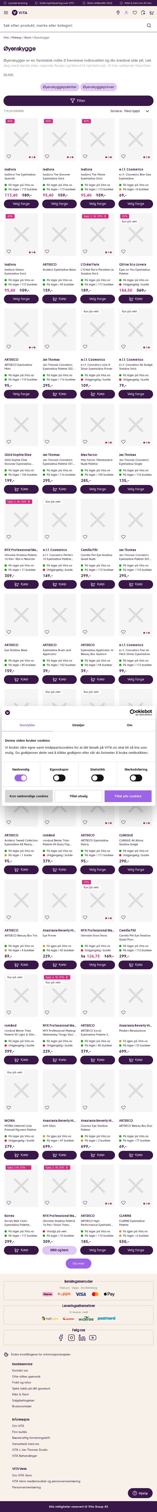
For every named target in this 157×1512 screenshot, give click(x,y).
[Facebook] (60, 1337)
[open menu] (6, 12)
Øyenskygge (41, 37)
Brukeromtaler (22, 1406)
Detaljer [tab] (78, 725)
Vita (6, 37)
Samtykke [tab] (27, 725)
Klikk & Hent (20, 1394)
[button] (149, 25)
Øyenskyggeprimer (98, 87)
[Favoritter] (135, 12)
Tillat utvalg (78, 796)
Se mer (8, 74)
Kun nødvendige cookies (29, 796)
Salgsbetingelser (23, 1400)
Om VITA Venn (22, 1475)
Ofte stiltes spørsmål (26, 1376)
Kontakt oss (20, 1370)
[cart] (151, 12)
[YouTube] (92, 1337)
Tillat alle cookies (128, 796)
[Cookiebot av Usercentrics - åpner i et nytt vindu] (133, 712)
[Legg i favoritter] (9, 156)
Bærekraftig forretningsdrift (31, 1437)
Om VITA (18, 1426)
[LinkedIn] (82, 1337)
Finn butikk (19, 1432)
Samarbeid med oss (25, 1444)
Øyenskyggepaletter (60, 87)
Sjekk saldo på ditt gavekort (31, 1388)
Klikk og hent (59, 1250)
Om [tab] (129, 725)
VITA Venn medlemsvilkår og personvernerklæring (46, 1481)
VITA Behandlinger (24, 1455)
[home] (19, 12)
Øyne (27, 37)
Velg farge (21, 204)
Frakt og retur (21, 1382)
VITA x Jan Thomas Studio (29, 1449)
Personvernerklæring (26, 1487)
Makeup (17, 37)
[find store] (118, 12)
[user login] (126, 12)
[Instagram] (71, 1337)
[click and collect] (143, 12)
